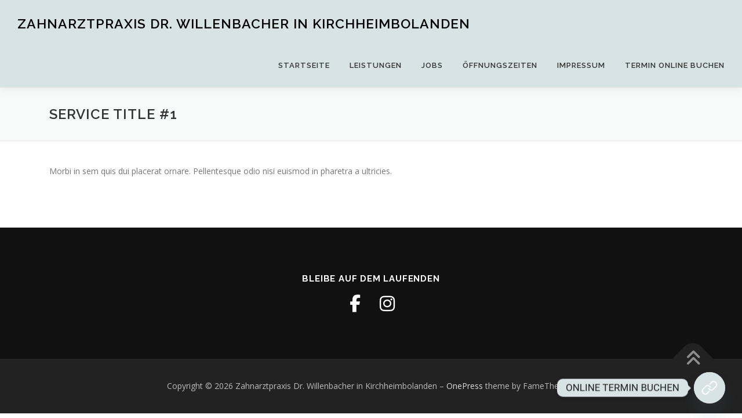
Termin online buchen (675, 65)
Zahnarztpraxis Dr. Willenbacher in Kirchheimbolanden (243, 23)
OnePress (464, 385)
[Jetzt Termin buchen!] (709, 387)
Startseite (304, 65)
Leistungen (376, 65)
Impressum (581, 65)
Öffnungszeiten (500, 65)
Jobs (432, 65)
